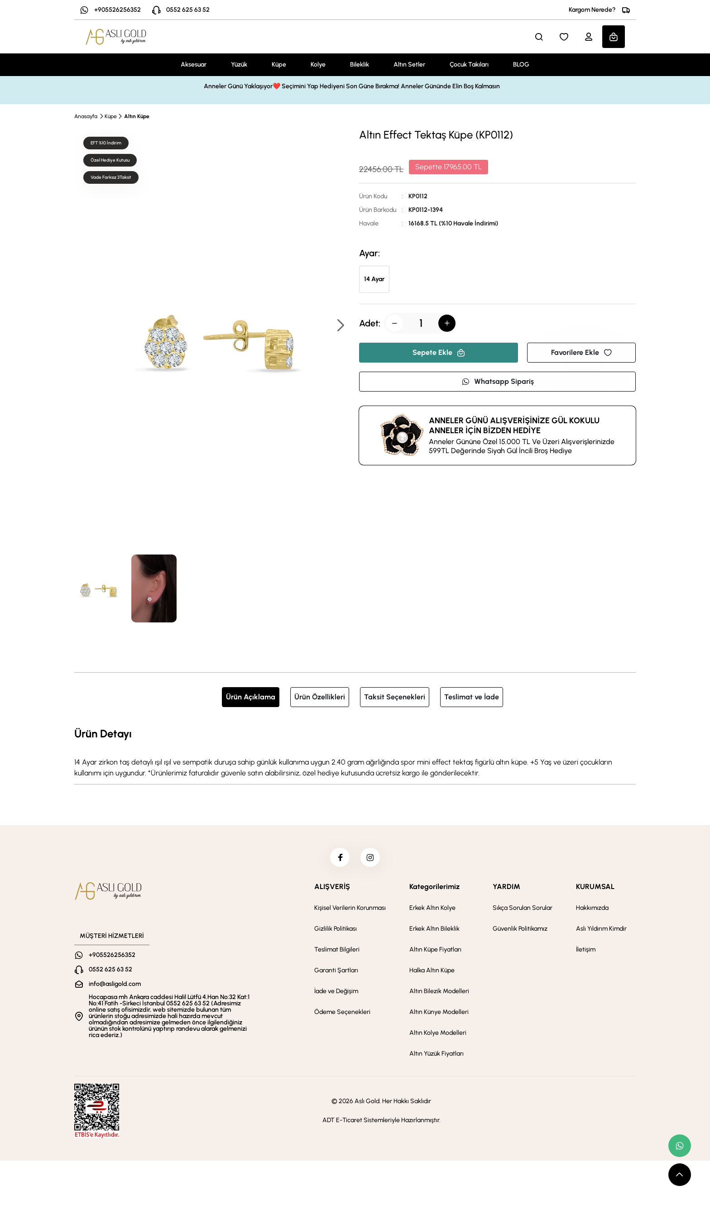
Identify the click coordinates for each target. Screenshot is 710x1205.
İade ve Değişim (336, 995)
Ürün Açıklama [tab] (250, 697)
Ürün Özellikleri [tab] (319, 697)
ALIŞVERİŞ (332, 890)
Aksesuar (193, 64)
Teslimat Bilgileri (337, 953)
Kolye (318, 64)
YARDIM (506, 890)
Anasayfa (85, 116)
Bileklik (359, 64)
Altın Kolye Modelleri (437, 1036)
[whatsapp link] (679, 1145)
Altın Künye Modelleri (439, 1015)
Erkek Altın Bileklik (434, 932)
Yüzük (239, 64)
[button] (340, 326)
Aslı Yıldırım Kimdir (601, 932)
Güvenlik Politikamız (520, 932)
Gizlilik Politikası (335, 932)
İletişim (585, 953)
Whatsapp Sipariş (497, 381)
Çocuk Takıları (469, 64)
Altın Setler (409, 64)
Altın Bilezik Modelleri (439, 995)
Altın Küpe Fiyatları (435, 953)
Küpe (279, 64)
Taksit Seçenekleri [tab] (394, 697)
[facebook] (338, 859)
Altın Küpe (136, 116)
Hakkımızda (592, 911)
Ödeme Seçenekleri (342, 1015)
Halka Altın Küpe (432, 974)
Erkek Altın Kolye (432, 911)
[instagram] (371, 859)
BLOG (521, 64)
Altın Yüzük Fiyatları (436, 1057)
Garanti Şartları (336, 974)
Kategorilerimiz (434, 890)
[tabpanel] (355, 752)
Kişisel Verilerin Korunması (350, 911)
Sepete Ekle (439, 352)
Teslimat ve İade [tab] (471, 697)
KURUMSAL (595, 890)
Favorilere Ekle (581, 352)
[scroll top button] (679, 1174)
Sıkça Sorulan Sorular (522, 911)
